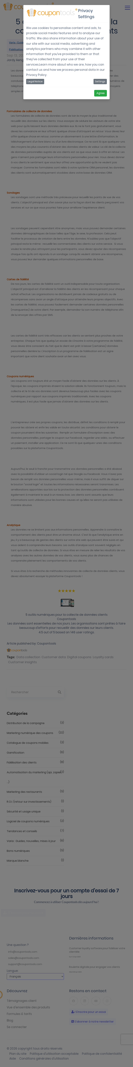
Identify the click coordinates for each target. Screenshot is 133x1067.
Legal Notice (35, 81)
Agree (100, 93)
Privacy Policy (36, 75)
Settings (100, 81)
